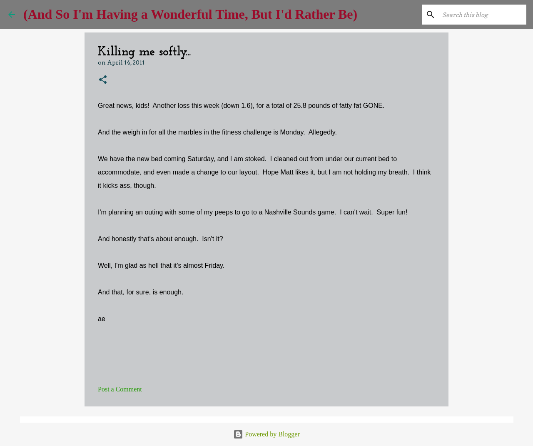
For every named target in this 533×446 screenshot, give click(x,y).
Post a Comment (120, 389)
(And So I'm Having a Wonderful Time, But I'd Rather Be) (190, 14)
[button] (103, 80)
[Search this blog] (482, 15)
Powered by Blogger (266, 434)
